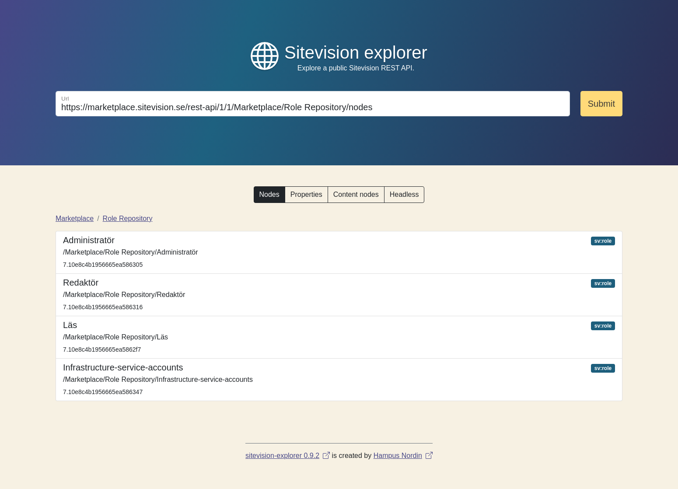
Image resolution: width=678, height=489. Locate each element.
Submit (601, 103)
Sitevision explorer (355, 52)
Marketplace (75, 218)
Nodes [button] (269, 194)
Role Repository (128, 218)
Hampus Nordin (403, 455)
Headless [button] (404, 194)
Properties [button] (306, 194)
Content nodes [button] (356, 194)
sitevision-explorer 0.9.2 (287, 455)
